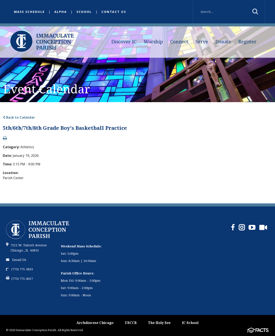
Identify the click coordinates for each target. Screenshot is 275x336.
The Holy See (159, 323)
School (84, 12)
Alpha (60, 12)
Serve (202, 41)
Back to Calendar (19, 117)
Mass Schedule (29, 12)
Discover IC (123, 41)
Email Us (16, 260)
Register (247, 41)
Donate (223, 41)
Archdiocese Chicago (94, 323)
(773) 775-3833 (19, 269)
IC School (190, 323)
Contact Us (113, 12)
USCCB (131, 323)
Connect (179, 41)
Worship (153, 41)
